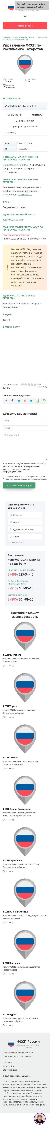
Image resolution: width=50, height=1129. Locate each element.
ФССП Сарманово (12, 860)
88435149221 (25, 194)
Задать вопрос (25, 25)
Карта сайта (8, 1066)
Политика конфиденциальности (18, 1052)
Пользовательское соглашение (17, 1056)
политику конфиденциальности (16, 470)
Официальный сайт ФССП (16, 164)
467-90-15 (20, 588)
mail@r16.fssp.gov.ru (13, 219)
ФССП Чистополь (12, 654)
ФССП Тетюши (11, 757)
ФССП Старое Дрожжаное (17, 808)
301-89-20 (20, 599)
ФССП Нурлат (10, 1014)
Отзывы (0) (10, 132)
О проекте (7, 1062)
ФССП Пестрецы (11, 963)
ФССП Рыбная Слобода (15, 911)
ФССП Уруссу (10, 706)
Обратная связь (10, 1070)
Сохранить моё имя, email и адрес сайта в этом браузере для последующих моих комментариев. (26, 477)
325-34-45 (20, 574)
